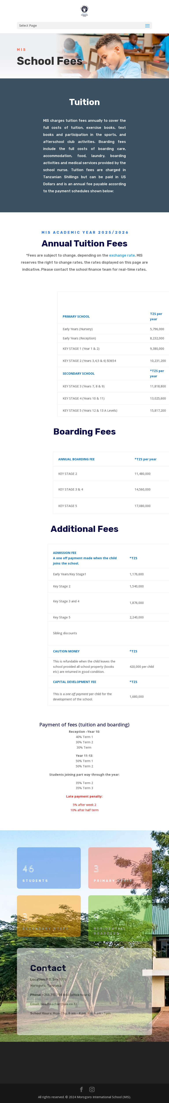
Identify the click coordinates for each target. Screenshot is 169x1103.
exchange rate (122, 255)
